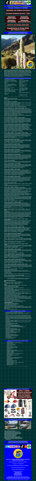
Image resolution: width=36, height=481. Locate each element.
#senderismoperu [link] (15, 477)
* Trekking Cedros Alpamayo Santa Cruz (9, 430)
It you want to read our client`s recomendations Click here (18, 32)
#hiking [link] (25, 478)
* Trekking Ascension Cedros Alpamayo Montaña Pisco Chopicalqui (13, 437)
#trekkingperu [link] (22, 476)
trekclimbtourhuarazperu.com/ (18, 474)
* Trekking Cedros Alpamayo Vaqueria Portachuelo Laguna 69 (12, 432)
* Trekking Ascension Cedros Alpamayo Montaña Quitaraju (12, 436)
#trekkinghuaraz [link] (20, 477)
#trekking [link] (22, 478)
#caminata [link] (24, 477)
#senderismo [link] (28, 478)
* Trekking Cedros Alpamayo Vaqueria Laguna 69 (11, 434)
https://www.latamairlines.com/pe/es (13, 323)
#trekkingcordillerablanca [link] (9, 477)
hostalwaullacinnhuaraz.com (18, 475)
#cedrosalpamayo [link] (18, 478)
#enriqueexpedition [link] (10, 476)
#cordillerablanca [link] (8, 478)
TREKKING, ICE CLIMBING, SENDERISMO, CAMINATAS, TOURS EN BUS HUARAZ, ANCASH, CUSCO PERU (18, 460)
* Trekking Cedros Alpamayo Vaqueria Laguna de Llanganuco (12, 433)
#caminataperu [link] (28, 477)
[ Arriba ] (10, 439)
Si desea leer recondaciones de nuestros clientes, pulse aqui (18, 33)
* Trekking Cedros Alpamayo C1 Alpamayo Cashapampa (12, 431)
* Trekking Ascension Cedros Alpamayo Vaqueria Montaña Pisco (13, 438)
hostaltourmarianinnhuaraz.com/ (18, 473)
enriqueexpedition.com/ (18, 472)
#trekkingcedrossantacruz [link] (16, 476)
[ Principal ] (7, 439)
